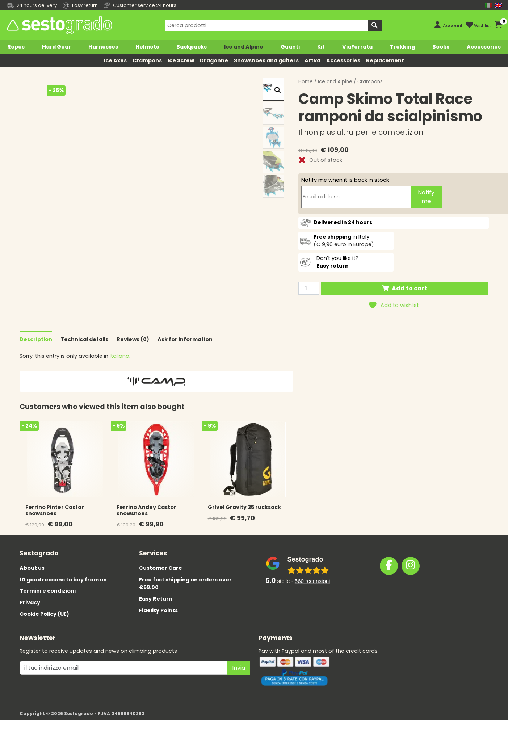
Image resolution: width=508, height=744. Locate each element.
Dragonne (214, 60)
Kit (321, 46)
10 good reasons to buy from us (63, 591)
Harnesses (103, 46)
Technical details (84, 350)
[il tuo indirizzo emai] (124, 679)
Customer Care (160, 579)
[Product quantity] (308, 288)
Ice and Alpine (243, 46)
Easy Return (155, 610)
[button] (277, 90)
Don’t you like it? (337, 262)
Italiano (119, 367)
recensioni (312, 593)
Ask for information (185, 350)
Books (440, 46)
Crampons (147, 60)
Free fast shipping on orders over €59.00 (185, 595)
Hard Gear (56, 46)
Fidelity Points (158, 622)
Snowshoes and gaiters (266, 60)
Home (305, 81)
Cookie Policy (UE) (44, 625)
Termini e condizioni (48, 602)
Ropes (16, 46)
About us (32, 579)
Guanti (290, 46)
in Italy (341, 236)
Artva (312, 60)
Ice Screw (181, 60)
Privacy (30, 614)
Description (36, 350)
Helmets (147, 46)
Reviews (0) (133, 350)
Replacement (385, 60)
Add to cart (409, 288)
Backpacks (191, 46)
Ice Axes (115, 60)
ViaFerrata (357, 46)
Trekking (402, 46)
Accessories (484, 46)
